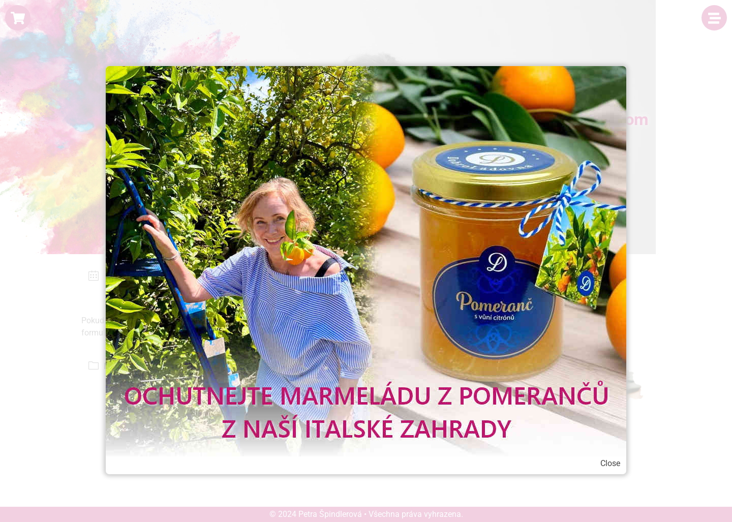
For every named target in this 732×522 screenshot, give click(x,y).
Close (610, 463)
